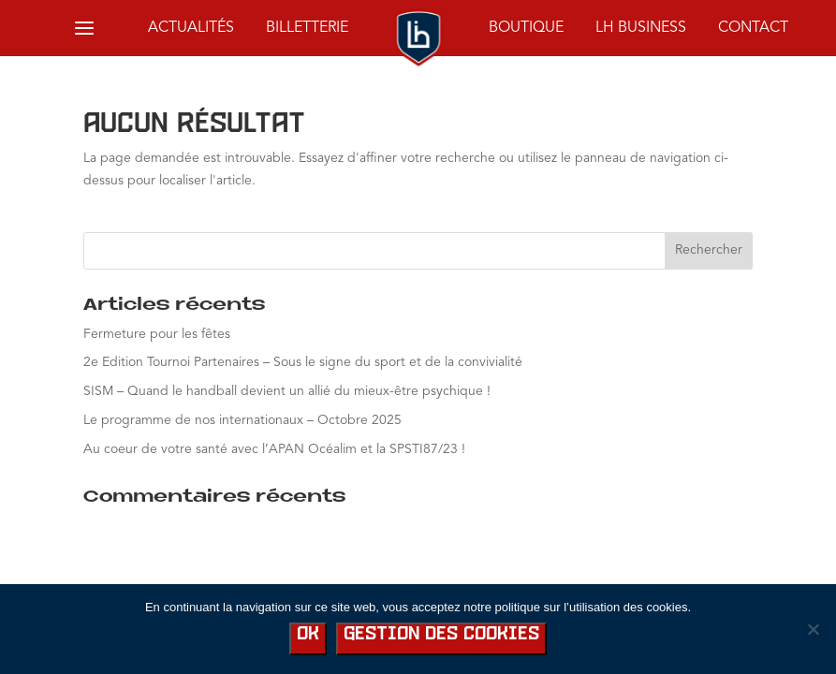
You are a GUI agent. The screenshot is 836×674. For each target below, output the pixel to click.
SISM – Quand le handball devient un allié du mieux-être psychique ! (287, 391)
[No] (812, 629)
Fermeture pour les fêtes (156, 334)
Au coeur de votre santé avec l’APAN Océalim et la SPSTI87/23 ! (274, 449)
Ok (308, 634)
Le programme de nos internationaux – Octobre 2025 (242, 420)
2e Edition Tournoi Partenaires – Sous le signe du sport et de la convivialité (302, 362)
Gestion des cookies (441, 634)
